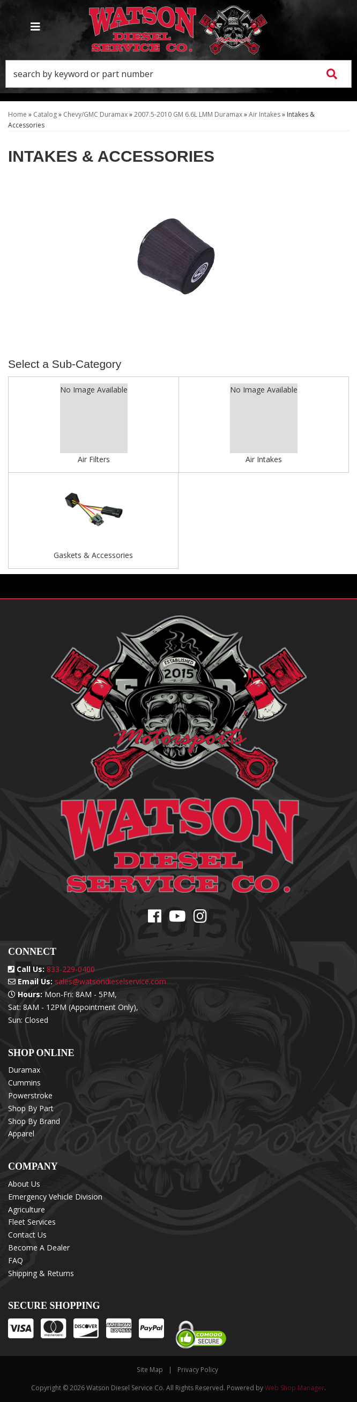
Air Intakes (264, 459)
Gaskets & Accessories (93, 555)
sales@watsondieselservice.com (110, 981)
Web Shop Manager (294, 1387)
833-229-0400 (71, 969)
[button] (178, 74)
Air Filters (94, 459)
